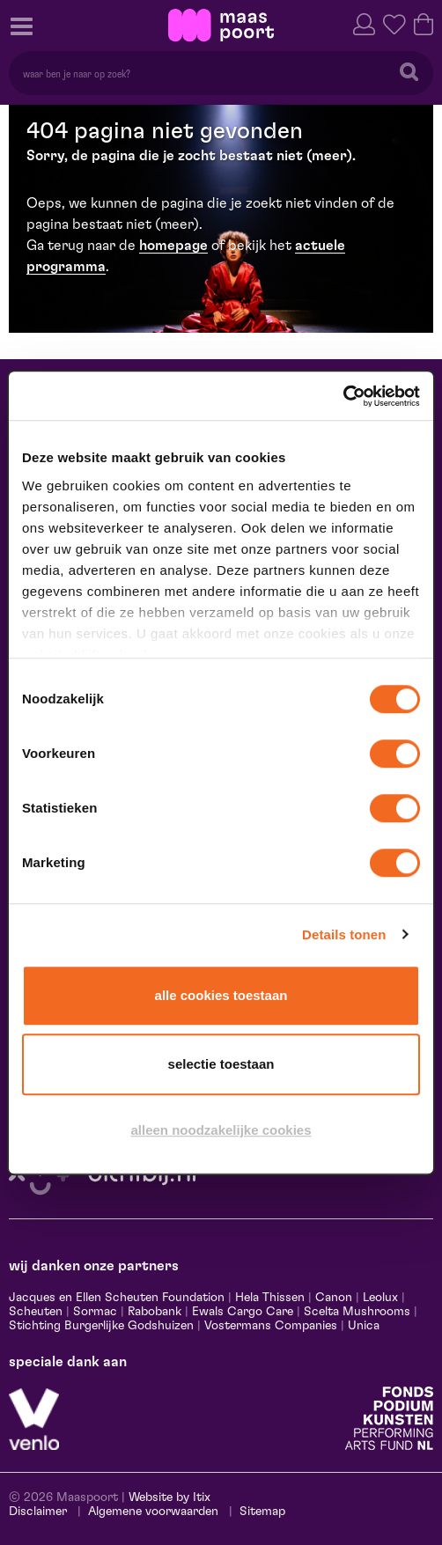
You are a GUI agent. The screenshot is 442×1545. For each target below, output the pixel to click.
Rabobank (154, 1312)
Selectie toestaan (221, 1063)
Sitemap (262, 1511)
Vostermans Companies (270, 1326)
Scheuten (36, 1312)
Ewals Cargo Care (242, 1312)
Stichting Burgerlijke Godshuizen (101, 1326)
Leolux (380, 1297)
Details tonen (344, 934)
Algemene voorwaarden (153, 1511)
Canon (333, 1297)
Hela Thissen (270, 1297)
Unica (363, 1326)
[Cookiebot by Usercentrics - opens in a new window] (343, 396)
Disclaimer (38, 1511)
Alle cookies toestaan (221, 995)
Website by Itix (169, 1497)
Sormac (95, 1312)
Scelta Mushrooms (355, 1312)
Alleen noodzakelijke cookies (220, 1129)
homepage (173, 246)
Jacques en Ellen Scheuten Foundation (117, 1297)
